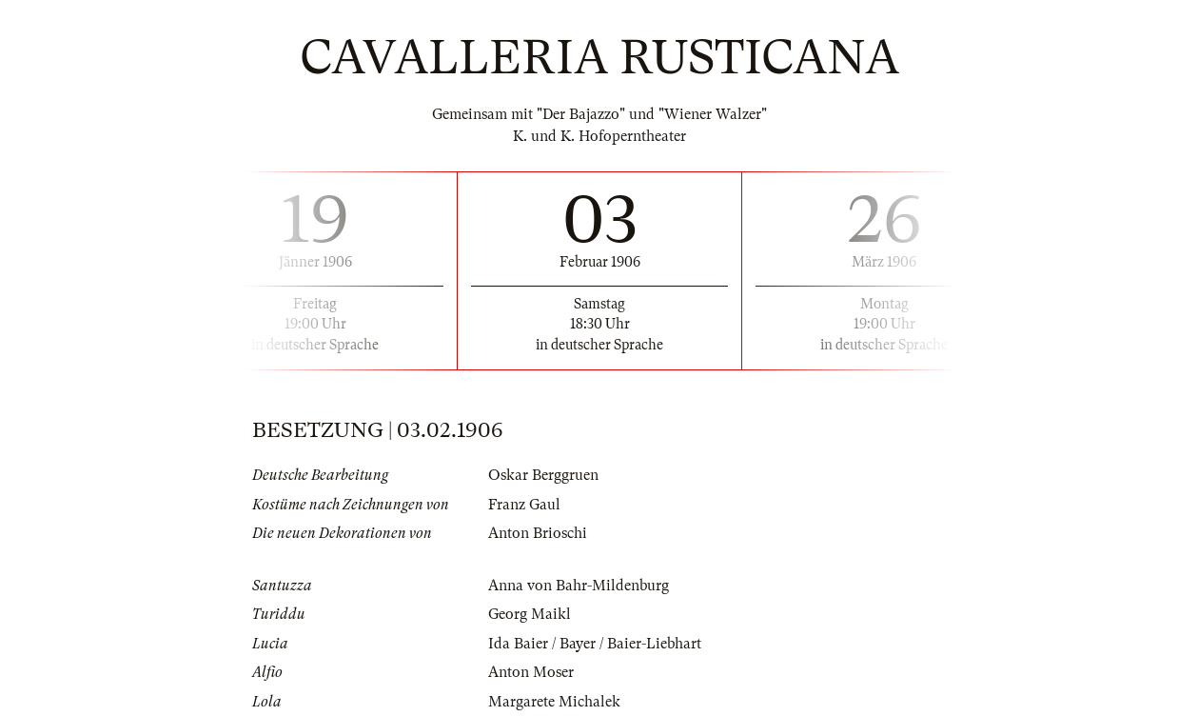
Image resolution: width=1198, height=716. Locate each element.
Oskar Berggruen (543, 475)
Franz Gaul (524, 504)
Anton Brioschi (537, 533)
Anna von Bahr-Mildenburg (578, 585)
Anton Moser (531, 672)
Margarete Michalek (554, 701)
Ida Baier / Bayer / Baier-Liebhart (594, 643)
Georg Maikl (529, 614)
